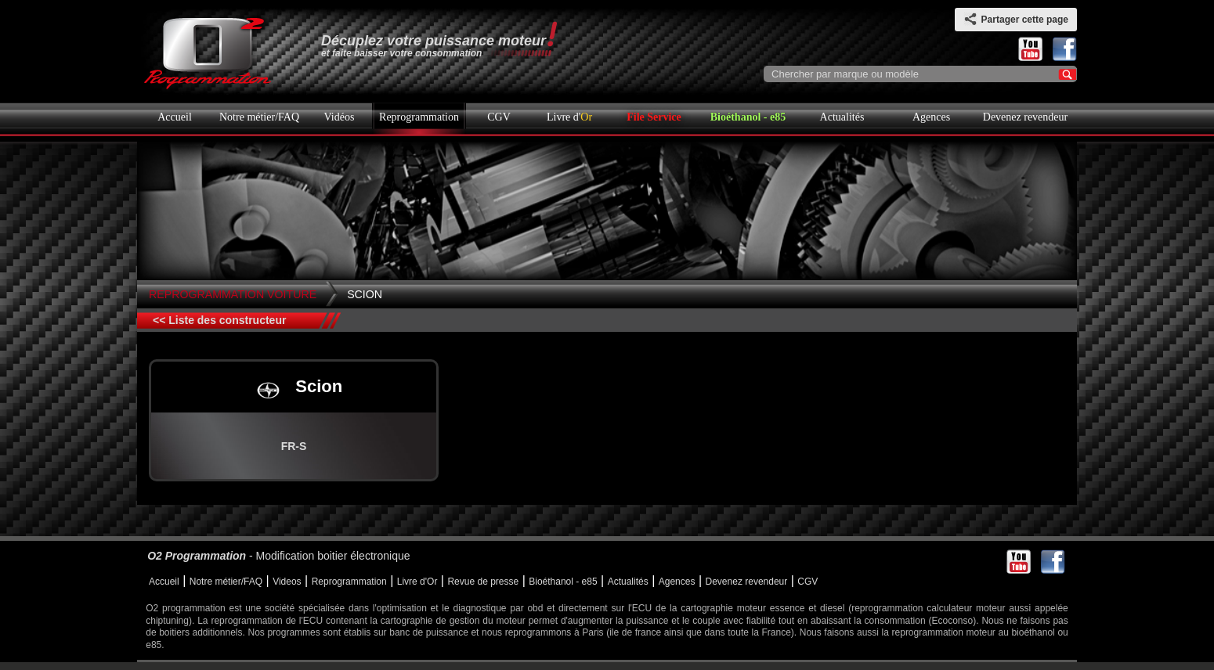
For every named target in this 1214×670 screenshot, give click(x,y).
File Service (654, 117)
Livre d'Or (417, 581)
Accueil (174, 117)
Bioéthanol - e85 (748, 117)
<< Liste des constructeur (219, 320)
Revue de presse (482, 581)
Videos (287, 581)
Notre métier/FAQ (259, 117)
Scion (364, 294)
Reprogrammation (419, 117)
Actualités (842, 117)
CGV (499, 117)
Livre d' (569, 117)
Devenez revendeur (1025, 117)
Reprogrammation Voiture (232, 294)
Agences (931, 117)
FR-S (294, 446)
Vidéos (339, 117)
